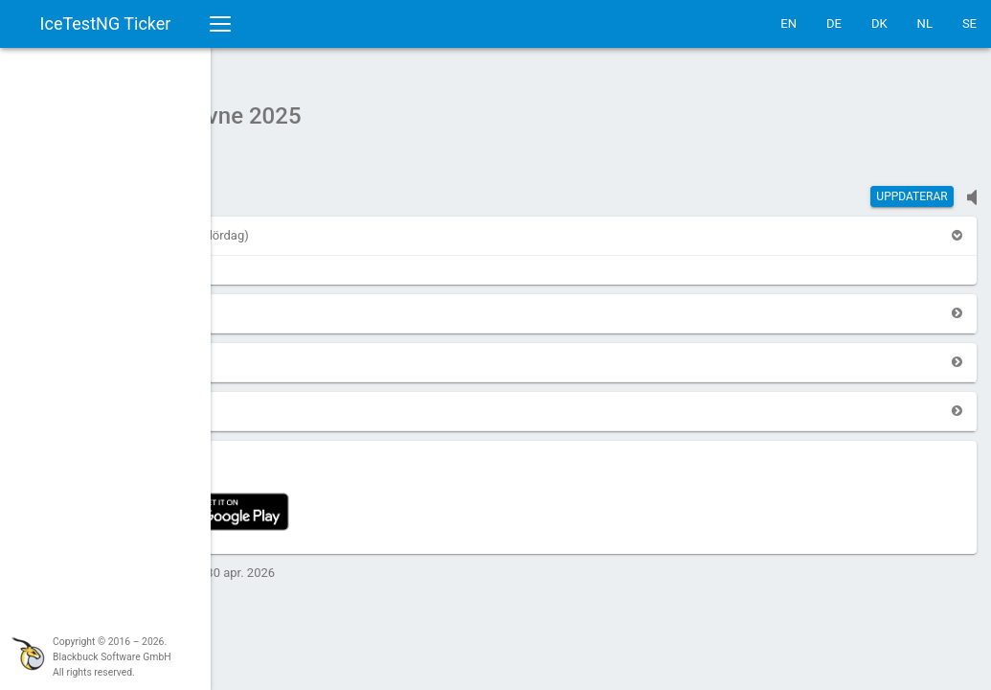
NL (925, 23)
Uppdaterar (911, 187)
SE (969, 23)
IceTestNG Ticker (105, 23)
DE (834, 23)
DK (879, 23)
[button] (264, 225)
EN (788, 23)
